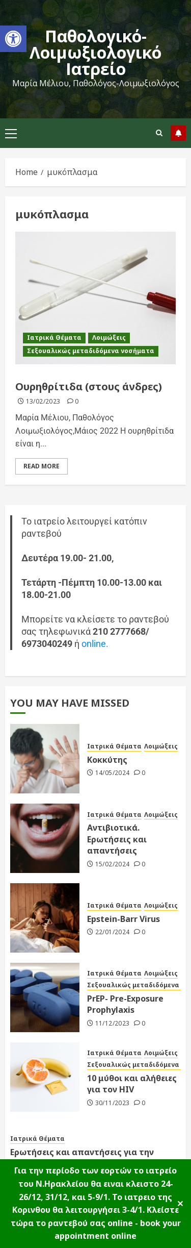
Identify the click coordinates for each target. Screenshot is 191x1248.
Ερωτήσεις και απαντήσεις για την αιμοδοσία (82, 1157)
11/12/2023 (112, 1023)
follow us (178, 133)
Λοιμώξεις (109, 337)
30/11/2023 (112, 1103)
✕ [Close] (180, 1203)
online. (94, 643)
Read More (41, 466)
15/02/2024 (112, 864)
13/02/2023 (43, 401)
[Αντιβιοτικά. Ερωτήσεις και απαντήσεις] (44, 838)
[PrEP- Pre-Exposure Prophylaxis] (44, 997)
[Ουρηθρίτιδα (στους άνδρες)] (95, 298)
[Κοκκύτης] (44, 758)
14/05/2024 (112, 773)
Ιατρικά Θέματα (54, 337)
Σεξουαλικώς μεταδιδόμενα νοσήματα (90, 350)
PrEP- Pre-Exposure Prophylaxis (125, 1004)
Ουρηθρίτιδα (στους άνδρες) (88, 386)
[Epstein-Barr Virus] (44, 918)
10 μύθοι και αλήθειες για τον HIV (132, 1083)
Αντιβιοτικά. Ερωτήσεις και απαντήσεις (117, 839)
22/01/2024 (112, 932)
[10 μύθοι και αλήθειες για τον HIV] (44, 1077)
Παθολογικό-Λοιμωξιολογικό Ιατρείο (95, 52)
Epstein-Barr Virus (123, 919)
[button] (13, 39)
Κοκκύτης (107, 759)
